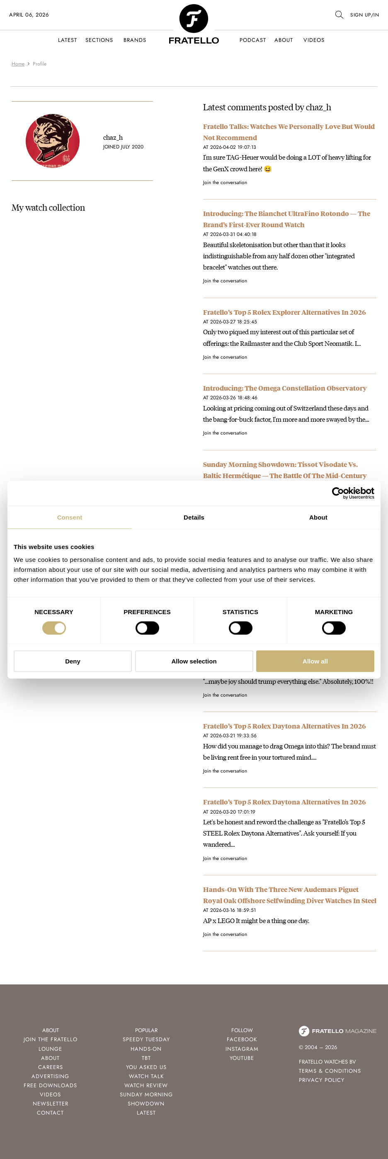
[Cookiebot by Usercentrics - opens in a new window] (338, 493)
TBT (146, 1058)
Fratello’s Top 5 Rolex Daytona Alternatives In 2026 (284, 726)
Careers (50, 1067)
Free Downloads (50, 1085)
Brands (135, 40)
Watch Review (146, 1085)
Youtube (242, 1058)
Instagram (242, 1049)
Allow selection (193, 661)
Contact (50, 1113)
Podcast (253, 40)
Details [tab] (194, 516)
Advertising (50, 1076)
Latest (67, 40)
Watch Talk (146, 1076)
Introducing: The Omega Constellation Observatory (285, 388)
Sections (99, 40)
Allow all (315, 661)
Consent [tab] (69, 516)
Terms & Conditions (330, 1071)
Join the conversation (225, 182)
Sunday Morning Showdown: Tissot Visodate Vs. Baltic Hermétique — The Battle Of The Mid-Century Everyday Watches (285, 475)
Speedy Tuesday (146, 1039)
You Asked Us (146, 1067)
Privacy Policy (321, 1080)
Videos (314, 40)
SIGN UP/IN (364, 15)
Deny (72, 661)
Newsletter (50, 1104)
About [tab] (318, 516)
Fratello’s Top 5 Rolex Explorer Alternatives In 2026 (284, 312)
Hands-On (146, 1049)
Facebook (242, 1039)
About (283, 40)
